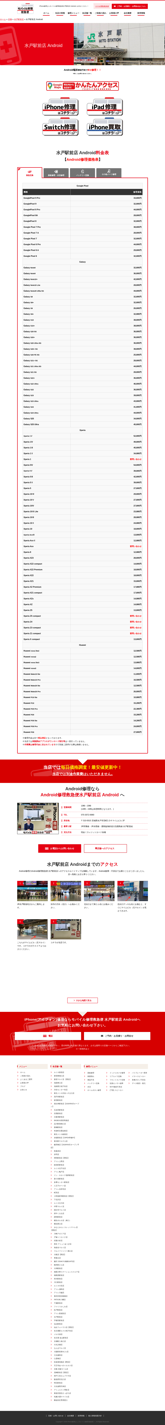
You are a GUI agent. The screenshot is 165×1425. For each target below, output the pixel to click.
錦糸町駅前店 (59, 1165)
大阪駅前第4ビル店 (61, 1352)
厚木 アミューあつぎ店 (62, 1244)
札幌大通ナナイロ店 (61, 1397)
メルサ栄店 (58, 1334)
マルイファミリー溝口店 (63, 1251)
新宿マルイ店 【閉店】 (62, 1079)
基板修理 (90, 1073)
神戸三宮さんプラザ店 (62, 1376)
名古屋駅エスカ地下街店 (63, 1331)
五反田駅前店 (59, 1110)
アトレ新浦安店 (60, 1313)
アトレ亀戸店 (59, 1172)
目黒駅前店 (58, 1113)
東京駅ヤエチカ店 (61, 1141)
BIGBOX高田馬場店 (61, 1120)
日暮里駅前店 (59, 1117)
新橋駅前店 (58, 1127)
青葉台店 (57, 1258)
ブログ (22, 1086)
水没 (89, 1087)
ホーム (46, 13)
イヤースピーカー (139, 1076)
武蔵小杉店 (58, 1240)
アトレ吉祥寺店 (60, 1189)
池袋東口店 (58, 1083)
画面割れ (90, 1076)
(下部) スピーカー (116, 1090)
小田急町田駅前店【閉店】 (64, 1196)
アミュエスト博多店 (61, 1390)
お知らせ (23, 1090)
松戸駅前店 (58, 1310)
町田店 (56, 1193)
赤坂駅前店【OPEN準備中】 (65, 1138)
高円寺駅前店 (59, 1097)
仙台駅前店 (58, 1324)
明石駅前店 (58, 1383)
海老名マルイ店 (60, 1247)
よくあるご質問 (26, 1079)
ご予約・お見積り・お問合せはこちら (130, 6)
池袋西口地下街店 (61, 1086)
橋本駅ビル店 (59, 1265)
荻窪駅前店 (58, 1100)
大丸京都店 (58, 1345)
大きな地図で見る (83, 1000)
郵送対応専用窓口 (61, 1400)
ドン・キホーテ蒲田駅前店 (64, 1175)
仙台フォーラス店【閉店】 (64, 1327)
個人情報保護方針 (95, 1416)
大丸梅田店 (58, 1355)
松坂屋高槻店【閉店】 (62, 1362)
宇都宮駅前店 (59, 1320)
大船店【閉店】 (60, 1254)
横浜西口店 (58, 1224)
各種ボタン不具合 (139, 1080)
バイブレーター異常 (139, 1073)
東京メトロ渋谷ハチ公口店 (64, 1093)
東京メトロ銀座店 (61, 1134)
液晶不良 (90, 1080)
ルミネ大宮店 (59, 1286)
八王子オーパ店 (60, 1186)
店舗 (10, 19)
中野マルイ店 (59, 1206)
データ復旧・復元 (139, 1083)
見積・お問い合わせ (55, 1416)
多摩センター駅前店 (61, 1182)
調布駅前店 (58, 1217)
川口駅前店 (58, 1282)
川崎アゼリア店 (60, 1234)
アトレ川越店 (59, 1293)
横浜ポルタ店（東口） (62, 1220)
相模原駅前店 (59, 1275)
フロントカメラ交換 (117, 1080)
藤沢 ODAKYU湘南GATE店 (64, 1261)
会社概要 (127, 13)
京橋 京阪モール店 (61, 1369)
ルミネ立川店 (59, 1203)
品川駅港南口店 (60, 1124)
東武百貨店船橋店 (61, 1296)
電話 (48, 1036)
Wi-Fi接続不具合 (116, 1087)
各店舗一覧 (87, 13)
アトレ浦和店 (59, 1289)
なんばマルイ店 (60, 1348)
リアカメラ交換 (116, 1076)
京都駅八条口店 (60, 1341)
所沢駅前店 (58, 1279)
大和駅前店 (58, 1268)
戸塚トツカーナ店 (61, 1237)
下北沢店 (57, 1200)
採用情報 (141, 13)
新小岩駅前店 (59, 1179)
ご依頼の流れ (100, 13)
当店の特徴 (60, 13)
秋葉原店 (57, 1151)
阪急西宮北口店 (60, 1379)
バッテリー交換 (93, 1083)
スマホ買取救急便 (102, 6)
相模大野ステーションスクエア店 (66, 1272)
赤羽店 (56, 1154)
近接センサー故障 (116, 1083)
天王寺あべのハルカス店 (63, 1365)
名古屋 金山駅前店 (61, 1338)
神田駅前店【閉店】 (61, 1158)
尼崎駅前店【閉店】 (61, 1372)
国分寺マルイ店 (60, 1210)
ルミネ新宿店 (59, 1072)
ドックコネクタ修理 (117, 1073)
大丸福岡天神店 (60, 1386)
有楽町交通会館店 (61, 1131)
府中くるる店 (59, 1213)
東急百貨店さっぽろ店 (62, 1393)
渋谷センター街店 (61, 1090)
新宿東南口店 (59, 1076)
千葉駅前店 (58, 1303)
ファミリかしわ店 (61, 1307)
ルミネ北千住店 (60, 1168)
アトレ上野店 (59, 1161)
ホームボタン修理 (94, 1090)
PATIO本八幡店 (60, 1300)
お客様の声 (114, 13)
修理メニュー (73, 13)
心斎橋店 (57, 1358)
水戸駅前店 (19, 19)
